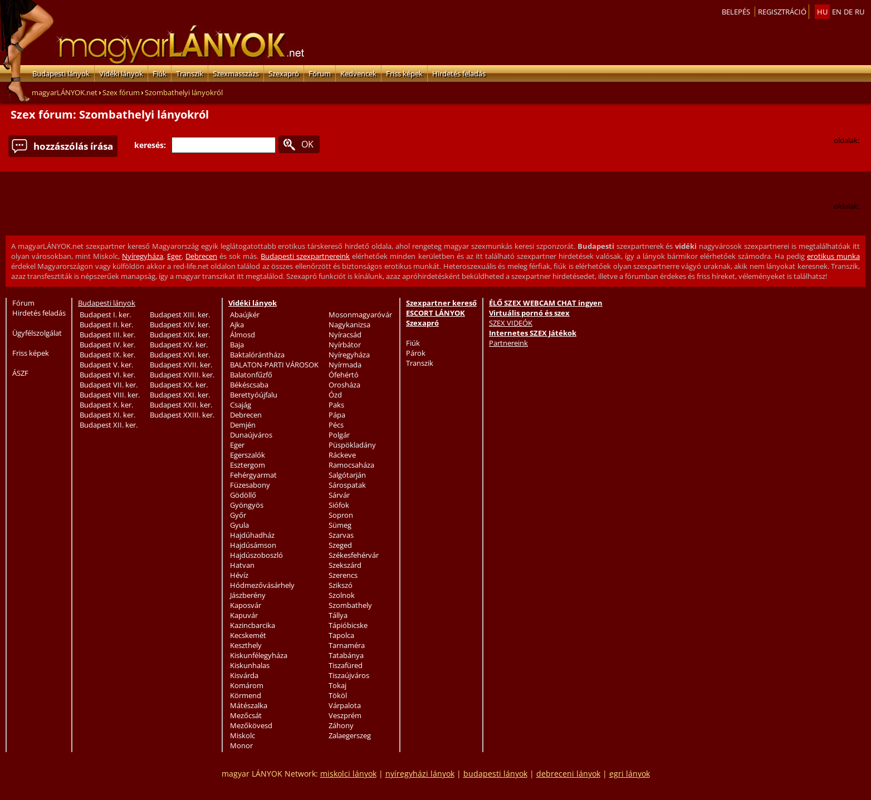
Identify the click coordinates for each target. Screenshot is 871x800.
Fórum (320, 73)
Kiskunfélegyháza (258, 655)
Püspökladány (352, 445)
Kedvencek (358, 73)
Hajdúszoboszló (256, 555)
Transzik (189, 73)
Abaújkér (245, 315)
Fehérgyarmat (253, 475)
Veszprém (345, 715)
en (836, 12)
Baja (237, 345)
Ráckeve (342, 455)
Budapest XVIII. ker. (182, 375)
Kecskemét (248, 635)
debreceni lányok (568, 773)
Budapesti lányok (61, 73)
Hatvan (242, 565)
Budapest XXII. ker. (181, 405)
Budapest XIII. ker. (180, 315)
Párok (415, 353)
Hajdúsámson (253, 545)
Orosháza (344, 385)
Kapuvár (244, 615)
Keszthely (246, 645)
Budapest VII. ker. (109, 385)
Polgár (339, 435)
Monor (241, 745)
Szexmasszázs (236, 73)
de (848, 12)
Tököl (338, 695)
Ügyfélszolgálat (37, 333)
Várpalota (345, 705)
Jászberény (248, 595)
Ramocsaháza (351, 465)
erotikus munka (833, 256)
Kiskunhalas (250, 665)
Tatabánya (346, 655)
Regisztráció (782, 12)
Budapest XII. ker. (109, 425)
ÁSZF (20, 373)
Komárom (246, 685)
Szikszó (341, 585)
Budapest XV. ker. (179, 345)
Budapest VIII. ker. (110, 395)
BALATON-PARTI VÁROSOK (274, 365)
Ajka (237, 325)
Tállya (338, 615)
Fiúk (160, 73)
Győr (238, 515)
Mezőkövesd (251, 725)
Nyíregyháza (142, 256)
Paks (336, 405)
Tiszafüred (346, 665)
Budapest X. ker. (106, 405)
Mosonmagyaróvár (360, 315)
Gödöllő (243, 495)
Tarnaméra (347, 645)
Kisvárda (244, 675)
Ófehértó (344, 375)
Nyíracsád (345, 335)
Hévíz (239, 575)
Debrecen (201, 256)
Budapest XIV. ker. (180, 325)
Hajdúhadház (252, 535)
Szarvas (341, 535)
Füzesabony (250, 485)
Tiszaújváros (349, 675)
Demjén (243, 425)
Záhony (341, 725)
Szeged (340, 545)
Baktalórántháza (257, 355)
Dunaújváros (251, 435)
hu (822, 12)
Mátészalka (248, 705)
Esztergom (247, 465)
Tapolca (341, 635)
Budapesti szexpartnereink (305, 256)
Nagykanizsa (349, 325)
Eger (174, 256)
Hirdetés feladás (459, 73)
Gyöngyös (246, 505)
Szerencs (343, 575)
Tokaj (337, 685)
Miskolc (242, 735)
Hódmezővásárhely (262, 585)
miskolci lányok (348, 773)
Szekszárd (345, 565)
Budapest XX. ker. (179, 385)
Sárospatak (347, 485)
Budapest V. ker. (106, 365)
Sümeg (340, 525)
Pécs (336, 425)
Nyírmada (345, 365)
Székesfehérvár (354, 555)
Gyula (239, 525)
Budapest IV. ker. (107, 345)
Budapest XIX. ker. (180, 335)
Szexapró (283, 73)
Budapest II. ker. (106, 325)
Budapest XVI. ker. (180, 355)
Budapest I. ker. (105, 315)
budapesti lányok (495, 773)
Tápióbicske (348, 625)
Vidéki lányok (121, 73)
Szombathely (350, 605)
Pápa (337, 415)
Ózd (335, 395)
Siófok (339, 505)
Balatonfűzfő (251, 375)
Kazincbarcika (252, 625)
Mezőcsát (246, 715)
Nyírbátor (345, 345)
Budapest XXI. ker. (180, 395)
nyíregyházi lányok (419, 773)
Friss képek (404, 73)
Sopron (341, 515)
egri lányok (629, 773)
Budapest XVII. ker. (181, 365)
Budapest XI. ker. (107, 415)
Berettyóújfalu (253, 395)
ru (859, 12)
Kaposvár (245, 605)
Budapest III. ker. (107, 335)
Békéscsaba (249, 385)
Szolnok (342, 595)
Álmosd (242, 335)
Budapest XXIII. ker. (182, 415)
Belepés (736, 12)
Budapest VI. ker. (107, 375)
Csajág (240, 405)
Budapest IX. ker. (107, 355)
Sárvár (339, 495)
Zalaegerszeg (350, 735)
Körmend (245, 695)
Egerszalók (247, 455)
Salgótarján (347, 475)
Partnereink (508, 343)
